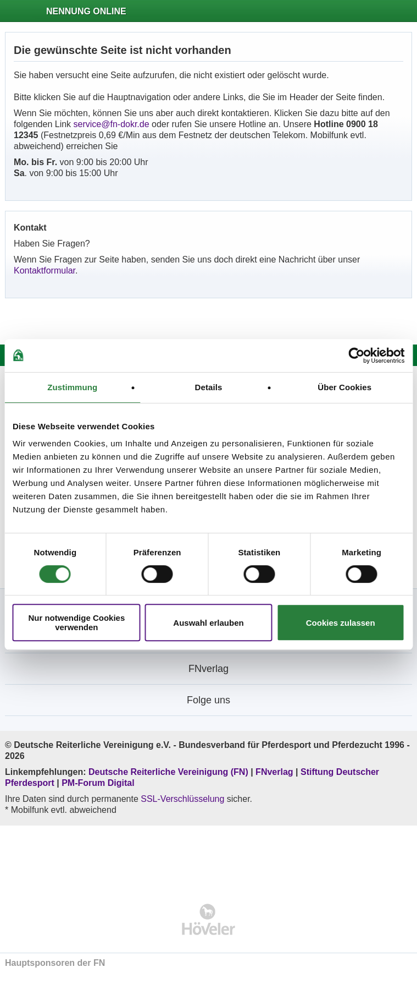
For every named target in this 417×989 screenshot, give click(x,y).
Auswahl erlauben (208, 622)
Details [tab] (209, 387)
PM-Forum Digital (98, 783)
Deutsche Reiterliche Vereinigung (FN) (168, 772)
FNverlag (275, 772)
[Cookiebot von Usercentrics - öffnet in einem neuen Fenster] (356, 355)
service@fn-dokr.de (111, 124)
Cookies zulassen (340, 622)
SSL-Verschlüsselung (182, 799)
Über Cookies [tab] (344, 387)
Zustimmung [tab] (72, 387)
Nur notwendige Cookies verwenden (76, 622)
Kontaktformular (44, 270)
